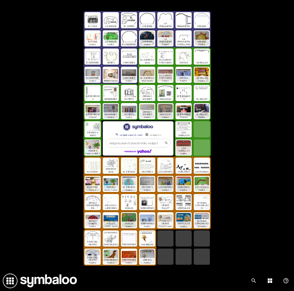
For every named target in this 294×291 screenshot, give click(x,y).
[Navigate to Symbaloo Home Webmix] (38, 281)
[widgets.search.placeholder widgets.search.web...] (138, 143)
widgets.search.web (128, 135)
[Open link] (93, 20)
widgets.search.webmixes (162, 135)
